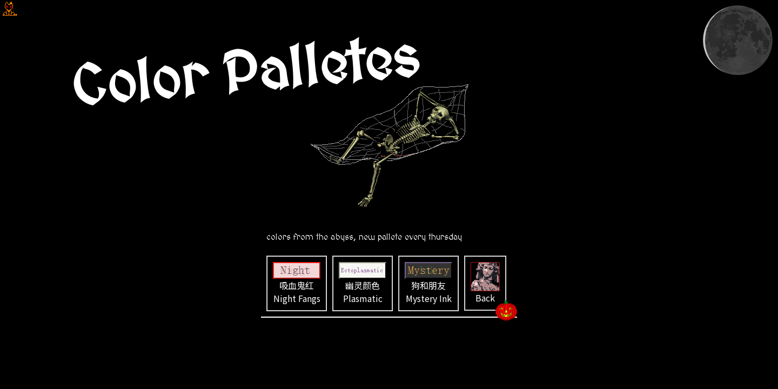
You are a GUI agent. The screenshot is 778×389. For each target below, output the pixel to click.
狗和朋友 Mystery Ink (428, 283)
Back (485, 283)
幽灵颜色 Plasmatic (362, 283)
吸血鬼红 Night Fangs (296, 283)
